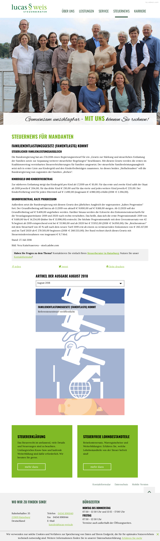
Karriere (140, 10)
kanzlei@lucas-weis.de (61, 524)
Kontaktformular (23, 256)
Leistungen (86, 10)
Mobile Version (140, 484)
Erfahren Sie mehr (132, 538)
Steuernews (121, 10)
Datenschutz (121, 484)
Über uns (68, 10)
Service (104, 10)
